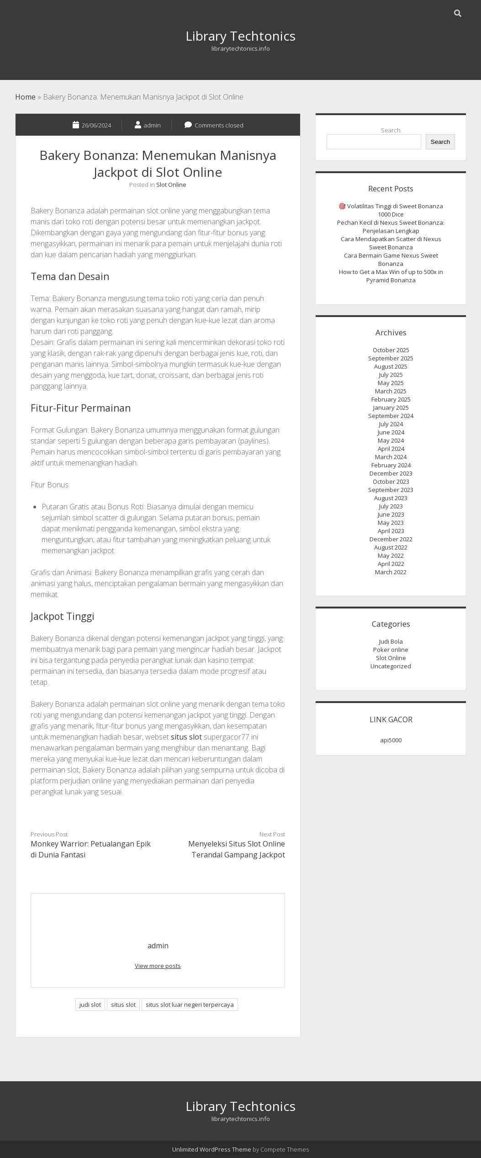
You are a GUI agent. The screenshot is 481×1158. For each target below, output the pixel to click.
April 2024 (391, 448)
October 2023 (391, 481)
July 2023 (391, 506)
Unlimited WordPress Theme (211, 1149)
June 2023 (391, 514)
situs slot (186, 737)
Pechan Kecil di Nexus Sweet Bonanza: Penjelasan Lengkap (390, 226)
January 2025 (391, 407)
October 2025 (391, 350)
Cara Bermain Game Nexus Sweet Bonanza (391, 259)
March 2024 (391, 457)
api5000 (391, 740)
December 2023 (391, 473)
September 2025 (390, 358)
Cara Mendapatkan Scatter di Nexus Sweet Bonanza (391, 243)
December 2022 (391, 539)
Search (391, 130)
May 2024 (391, 440)
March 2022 (391, 572)
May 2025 (391, 383)
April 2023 (391, 531)
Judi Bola (391, 641)
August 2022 (390, 547)
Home (25, 97)
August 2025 (390, 366)
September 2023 (390, 490)
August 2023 (390, 498)
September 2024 (390, 416)
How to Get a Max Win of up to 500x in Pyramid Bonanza (391, 276)
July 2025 (391, 374)
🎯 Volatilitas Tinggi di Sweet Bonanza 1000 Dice (390, 210)
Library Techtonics (240, 35)
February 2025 (391, 399)
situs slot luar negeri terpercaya (190, 1004)
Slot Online (171, 184)
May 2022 (391, 555)
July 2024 (391, 424)
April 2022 (391, 564)
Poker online (390, 649)
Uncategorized (390, 666)
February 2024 (391, 465)
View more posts (158, 966)
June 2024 (391, 432)
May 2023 (391, 522)
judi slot (90, 1004)
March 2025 (391, 391)
